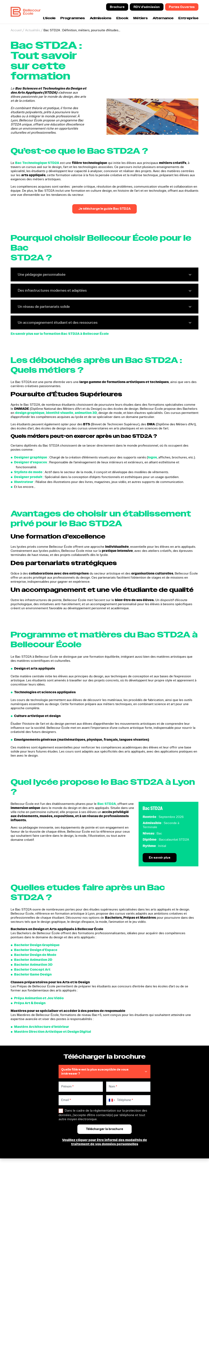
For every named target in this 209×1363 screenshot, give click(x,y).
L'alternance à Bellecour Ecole (170, 1194)
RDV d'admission (146, 7)
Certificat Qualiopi (19, 1310)
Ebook (122, 18)
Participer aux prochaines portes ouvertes (125, 1194)
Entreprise (188, 18)
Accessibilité (147, 1321)
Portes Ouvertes (182, 7)
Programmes (72, 18)
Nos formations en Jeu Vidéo (81, 1205)
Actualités (32, 30)
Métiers (140, 18)
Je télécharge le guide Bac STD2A (104, 209)
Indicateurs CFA (165, 1209)
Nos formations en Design (79, 1192)
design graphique (29, 413)
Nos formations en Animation (81, 1199)
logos (152, 457)
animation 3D (86, 413)
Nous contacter (118, 1203)
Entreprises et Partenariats (173, 1203)
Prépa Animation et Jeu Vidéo (77, 1184)
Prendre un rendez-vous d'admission (124, 1184)
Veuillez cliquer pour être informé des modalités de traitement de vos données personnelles (104, 1142)
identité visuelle (59, 413)
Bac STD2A (106, 804)
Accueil (16, 30)
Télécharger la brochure (124, 1176)
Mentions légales (178, 1317)
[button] (72, 1327)
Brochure (117, 7)
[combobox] (111, 1100)
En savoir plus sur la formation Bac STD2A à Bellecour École (60, 334)
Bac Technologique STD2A (37, 163)
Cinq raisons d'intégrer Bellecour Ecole (170, 1178)
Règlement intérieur (152, 1317)
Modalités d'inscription (170, 1186)
